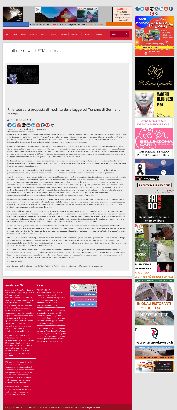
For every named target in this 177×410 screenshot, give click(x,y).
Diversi (64, 35)
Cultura (33, 35)
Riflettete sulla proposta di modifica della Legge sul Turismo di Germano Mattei (63, 111)
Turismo (53, 35)
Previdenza (75, 35)
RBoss (12, 120)
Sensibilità (88, 35)
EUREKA (99, 35)
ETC (7, 35)
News (15, 35)
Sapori (43, 35)
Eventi (23, 35)
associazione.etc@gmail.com (54, 297)
